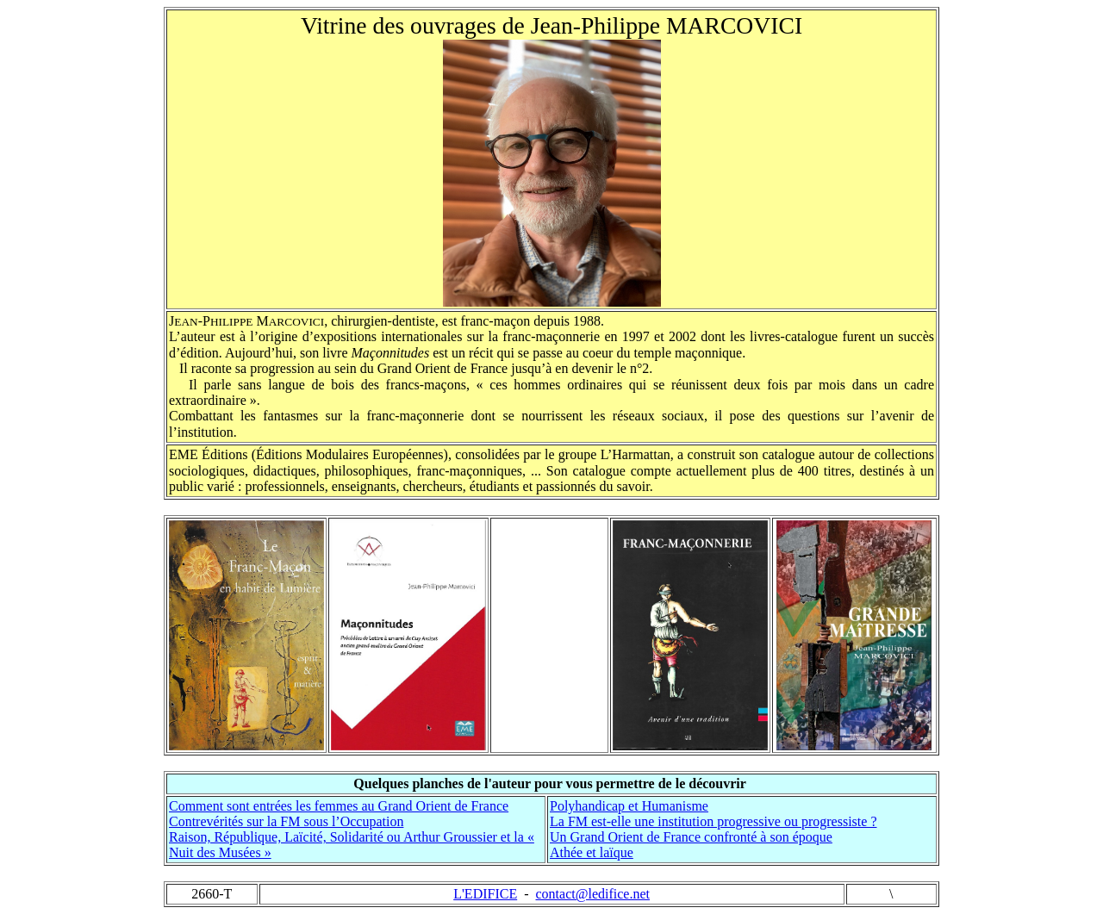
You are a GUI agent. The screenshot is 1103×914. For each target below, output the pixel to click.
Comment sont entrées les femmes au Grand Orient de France (338, 806)
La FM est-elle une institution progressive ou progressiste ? (713, 821)
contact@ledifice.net (593, 893)
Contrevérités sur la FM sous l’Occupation (286, 821)
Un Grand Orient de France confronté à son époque (691, 837)
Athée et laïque (591, 852)
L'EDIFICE (485, 893)
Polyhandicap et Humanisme (629, 806)
